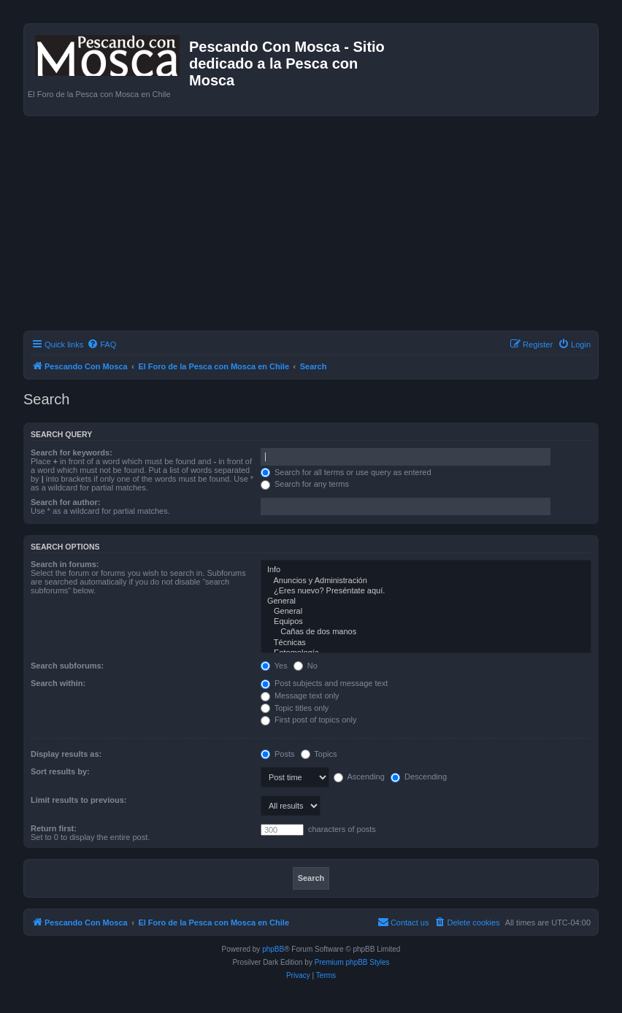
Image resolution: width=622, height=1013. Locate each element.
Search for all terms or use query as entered (346, 472)
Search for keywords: (71, 452)
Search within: (58, 683)
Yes (274, 665)
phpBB (273, 949)
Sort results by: (60, 771)
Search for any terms (305, 483)
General (426, 601)
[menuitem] (101, 344)
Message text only (300, 695)
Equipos (426, 622)
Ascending (359, 776)
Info (426, 570)
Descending (419, 776)
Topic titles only (295, 708)
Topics (319, 754)
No (305, 665)
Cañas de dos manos (426, 632)
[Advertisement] (322, 225)
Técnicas (426, 643)
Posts (278, 754)
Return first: (54, 828)
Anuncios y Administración (426, 581)
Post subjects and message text (324, 683)
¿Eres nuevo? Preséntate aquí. (426, 591)
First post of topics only (309, 719)
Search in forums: (65, 564)
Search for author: (65, 502)
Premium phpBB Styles (352, 962)
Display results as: (66, 754)
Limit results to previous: (78, 800)
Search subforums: (67, 665)
